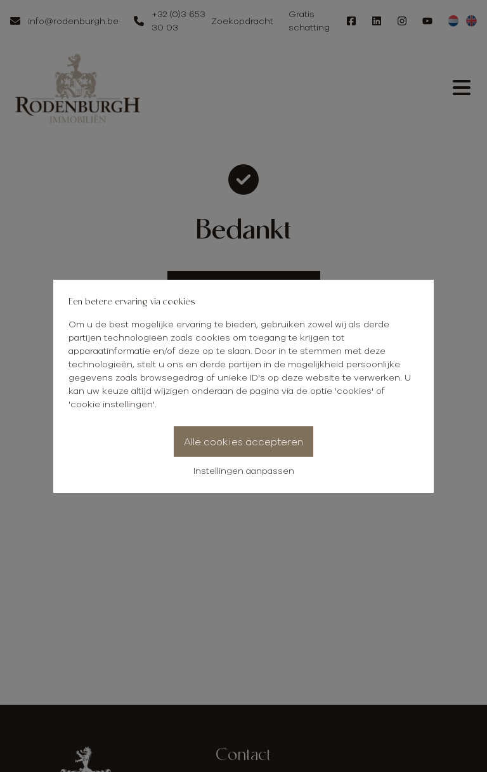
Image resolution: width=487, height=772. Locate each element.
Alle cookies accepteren (243, 441)
